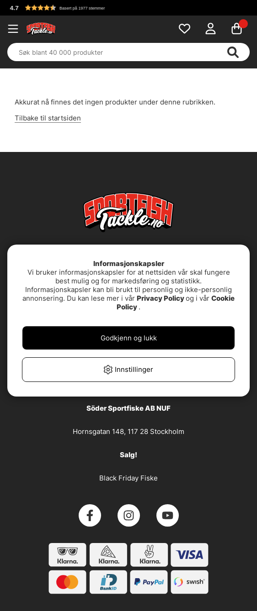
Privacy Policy (160, 298)
